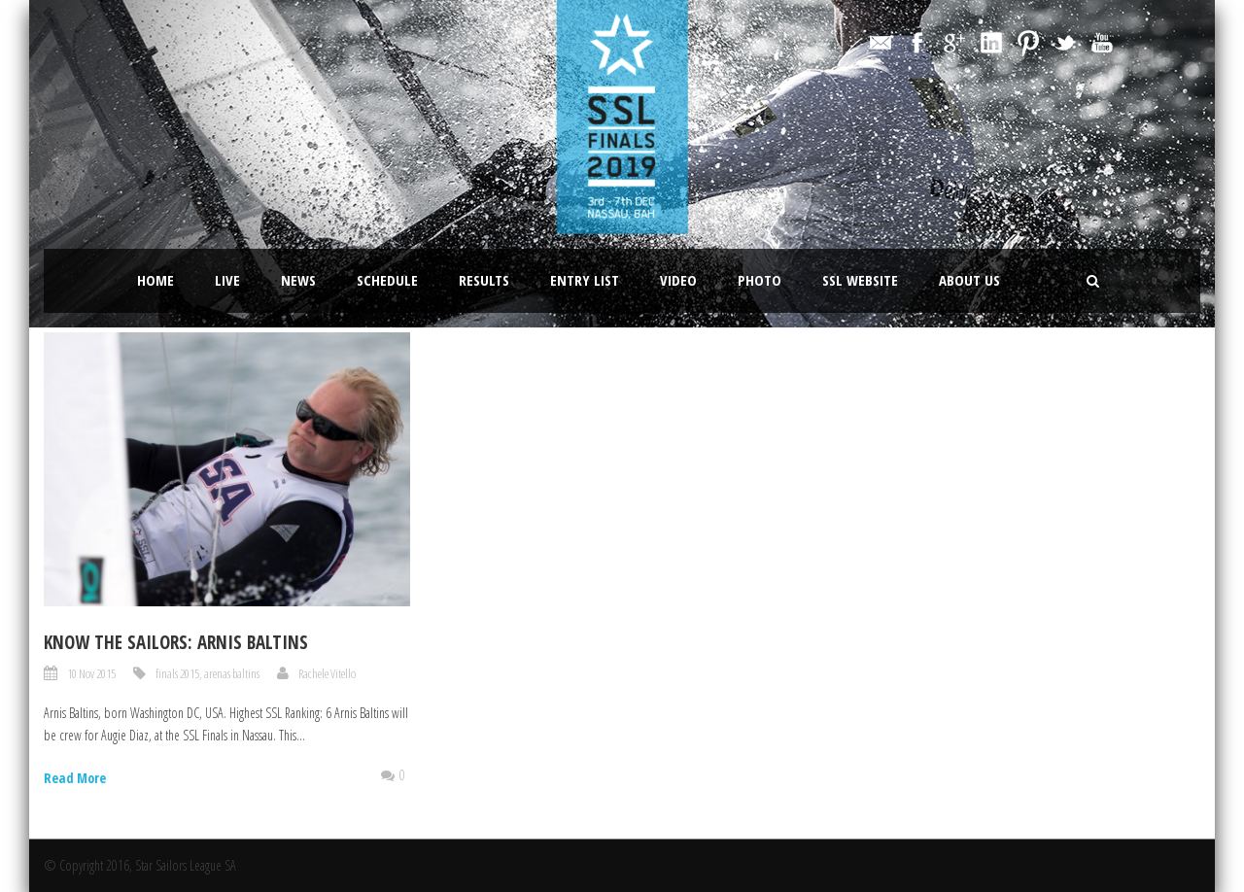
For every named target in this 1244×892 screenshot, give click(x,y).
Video (678, 280)
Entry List (584, 280)
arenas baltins (231, 673)
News (298, 280)
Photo (759, 280)
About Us (969, 280)
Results (484, 280)
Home (155, 280)
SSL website (860, 280)
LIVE (227, 280)
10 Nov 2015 (91, 673)
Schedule (387, 280)
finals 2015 (177, 673)
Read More (75, 778)
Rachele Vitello (327, 673)
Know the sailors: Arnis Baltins (176, 642)
